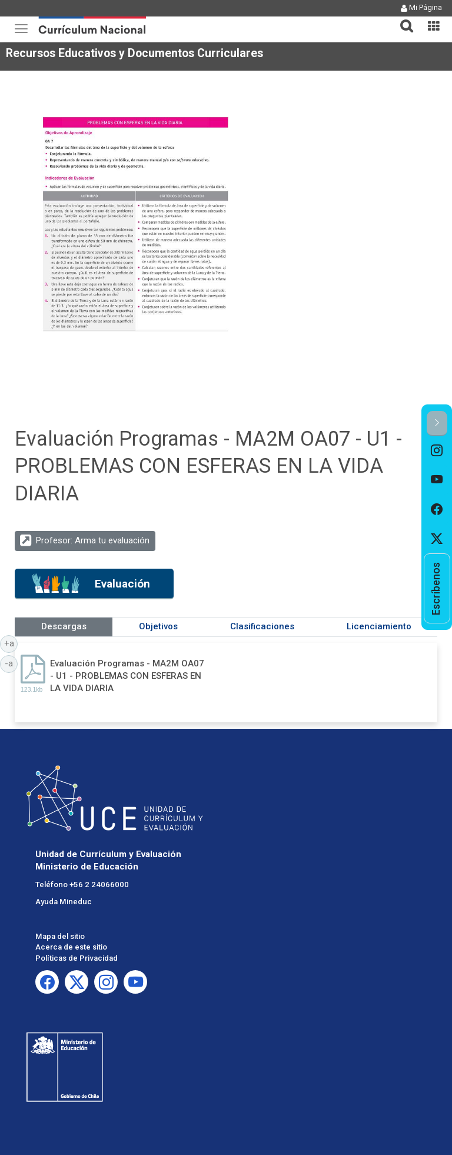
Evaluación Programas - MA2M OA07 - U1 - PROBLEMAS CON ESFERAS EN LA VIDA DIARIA (127, 676)
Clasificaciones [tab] (262, 626)
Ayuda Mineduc (63, 901)
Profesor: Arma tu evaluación (92, 540)
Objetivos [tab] (158, 626)
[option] (437, 451)
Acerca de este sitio (71, 946)
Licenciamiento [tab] (379, 626)
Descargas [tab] (64, 626)
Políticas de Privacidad (76, 958)
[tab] (402, 19)
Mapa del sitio (60, 936)
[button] (402, 19)
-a (11, 663)
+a (11, 643)
